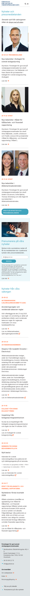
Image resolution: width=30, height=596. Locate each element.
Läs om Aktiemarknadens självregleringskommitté (11, 333)
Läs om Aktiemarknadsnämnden (14, 398)
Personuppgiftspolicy (9, 579)
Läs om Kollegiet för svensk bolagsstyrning (11, 434)
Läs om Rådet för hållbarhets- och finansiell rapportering (13, 530)
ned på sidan (18, 22)
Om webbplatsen (8, 573)
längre (11, 22)
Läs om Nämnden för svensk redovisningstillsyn (12, 474)
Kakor (4, 576)
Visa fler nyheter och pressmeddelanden (12, 212)
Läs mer (5, 81)
